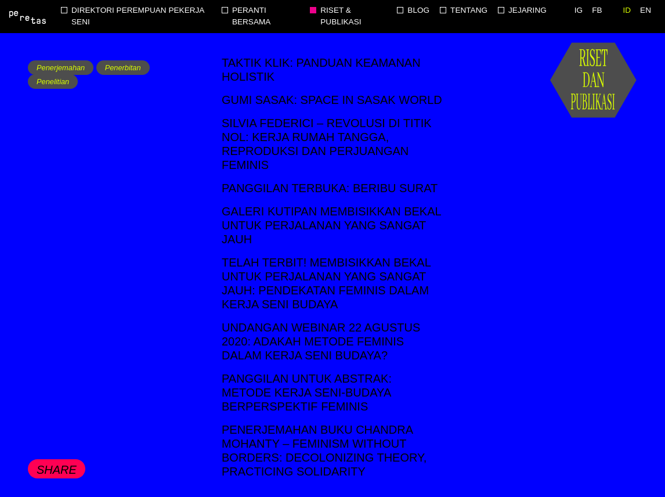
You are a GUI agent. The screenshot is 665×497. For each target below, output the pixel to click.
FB (597, 10)
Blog (418, 10)
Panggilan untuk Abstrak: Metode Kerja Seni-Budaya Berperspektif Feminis (307, 392)
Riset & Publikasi (340, 16)
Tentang (468, 10)
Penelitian (53, 81)
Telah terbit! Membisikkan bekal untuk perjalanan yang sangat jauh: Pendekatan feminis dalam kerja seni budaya (326, 283)
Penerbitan (123, 67)
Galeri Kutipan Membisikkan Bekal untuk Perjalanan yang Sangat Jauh (331, 225)
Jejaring (527, 10)
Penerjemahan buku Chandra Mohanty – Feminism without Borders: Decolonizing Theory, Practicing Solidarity (324, 450)
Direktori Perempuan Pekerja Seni (137, 16)
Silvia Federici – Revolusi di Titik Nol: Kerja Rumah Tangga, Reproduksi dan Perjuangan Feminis (327, 144)
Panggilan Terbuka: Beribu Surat (330, 188)
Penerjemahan (61, 67)
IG (578, 10)
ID (627, 10)
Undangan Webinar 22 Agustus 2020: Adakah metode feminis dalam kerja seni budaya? (321, 341)
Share (57, 469)
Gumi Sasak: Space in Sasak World (332, 99)
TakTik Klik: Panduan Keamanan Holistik (321, 69)
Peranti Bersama (251, 16)
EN (645, 10)
